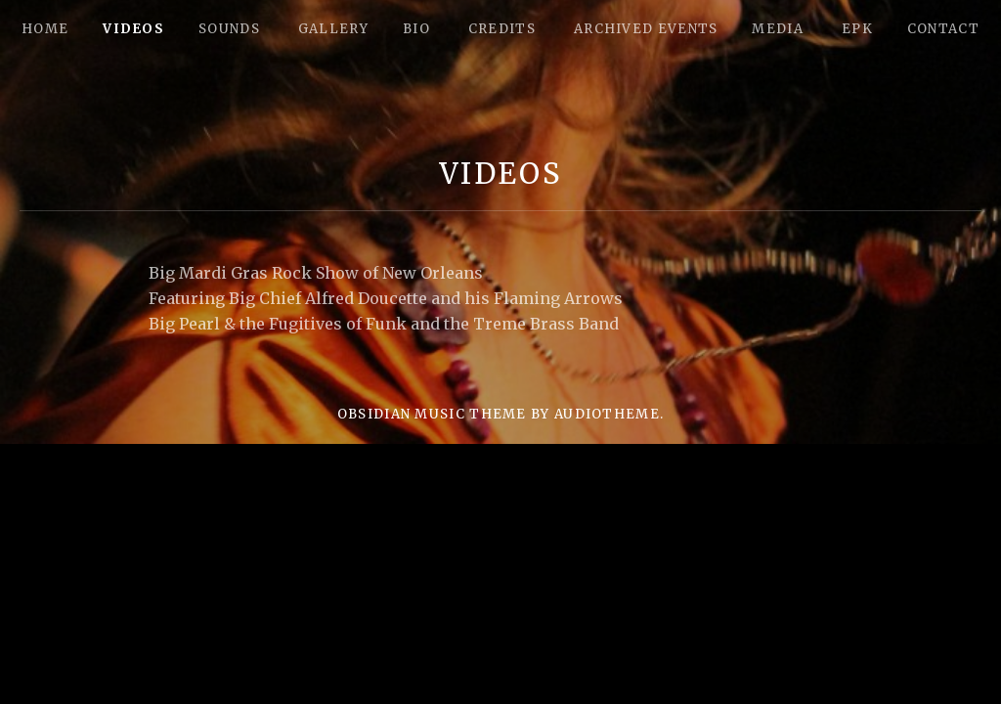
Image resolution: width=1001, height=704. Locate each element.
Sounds (229, 29)
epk (857, 29)
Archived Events (646, 29)
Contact (943, 29)
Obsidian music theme (432, 414)
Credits (502, 29)
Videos (133, 29)
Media (778, 29)
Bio (416, 29)
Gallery (333, 29)
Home (45, 29)
